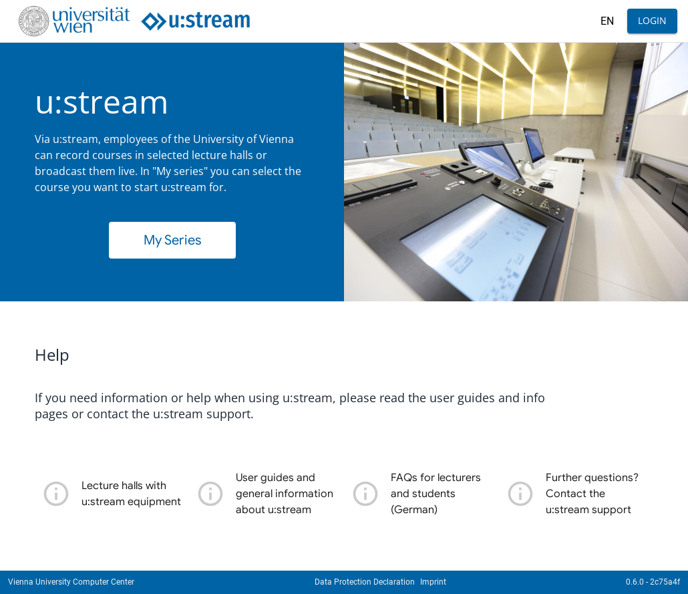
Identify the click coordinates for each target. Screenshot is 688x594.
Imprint (433, 582)
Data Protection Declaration (365, 582)
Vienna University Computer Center (71, 582)
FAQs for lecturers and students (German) (436, 493)
